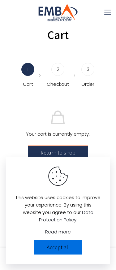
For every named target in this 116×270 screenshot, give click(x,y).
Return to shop (58, 152)
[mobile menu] (107, 12)
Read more (58, 232)
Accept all (58, 247)
